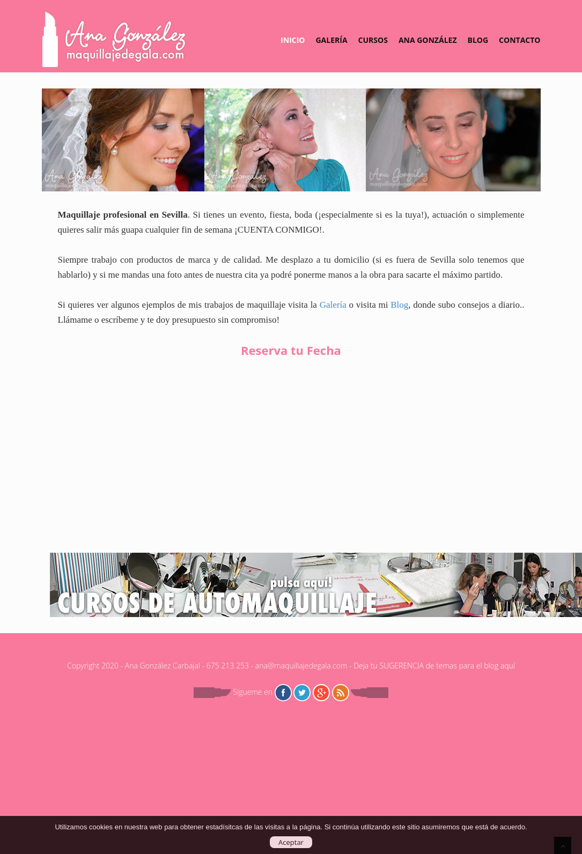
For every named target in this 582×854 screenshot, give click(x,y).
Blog (478, 40)
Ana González (428, 40)
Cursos (373, 40)
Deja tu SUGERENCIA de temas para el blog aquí (434, 665)
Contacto (519, 40)
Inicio (293, 40)
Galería (331, 40)
